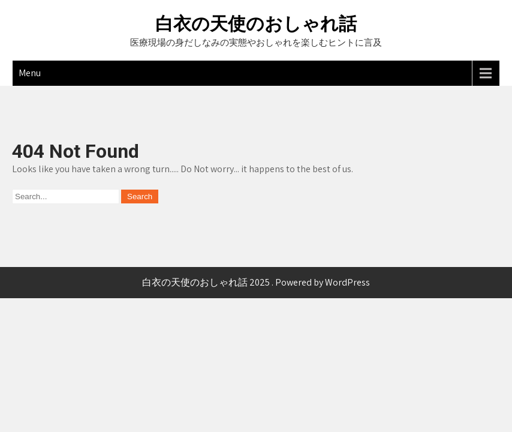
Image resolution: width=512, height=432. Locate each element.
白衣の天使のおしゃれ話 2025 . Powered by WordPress (256, 282)
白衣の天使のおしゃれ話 (256, 23)
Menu (30, 73)
